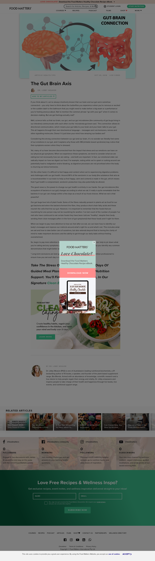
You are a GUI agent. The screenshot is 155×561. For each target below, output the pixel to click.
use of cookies (114, 554)
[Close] (94, 242)
